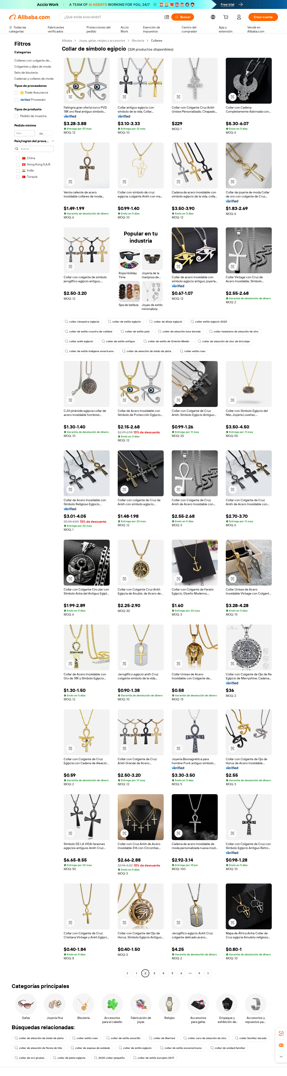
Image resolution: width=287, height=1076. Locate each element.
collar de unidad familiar (227, 1048)
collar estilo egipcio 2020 (209, 321)
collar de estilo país (135, 331)
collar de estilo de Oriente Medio (166, 341)
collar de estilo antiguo (118, 341)
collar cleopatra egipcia (82, 321)
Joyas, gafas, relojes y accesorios (102, 40)
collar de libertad (162, 1038)
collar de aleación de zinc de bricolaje (224, 341)
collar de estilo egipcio (124, 321)
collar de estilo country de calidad (88, 331)
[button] (167, 17)
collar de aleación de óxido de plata (146, 351)
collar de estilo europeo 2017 (153, 1058)
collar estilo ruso (192, 351)
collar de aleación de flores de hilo (38, 1048)
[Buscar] (182, 17)
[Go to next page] (208, 973)
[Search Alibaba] (112, 17)
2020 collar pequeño (109, 1058)
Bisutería (138, 40)
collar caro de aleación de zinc (204, 1038)
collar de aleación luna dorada (179, 331)
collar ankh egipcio (79, 341)
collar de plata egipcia (69, 1058)
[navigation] (34, 507)
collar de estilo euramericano (181, 1048)
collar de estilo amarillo (123, 1038)
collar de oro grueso (29, 1058)
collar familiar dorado (251, 1038)
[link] (281, 1033)
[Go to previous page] (127, 973)
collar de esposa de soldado (90, 1048)
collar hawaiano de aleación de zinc (234, 331)
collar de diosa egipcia (165, 321)
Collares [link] (156, 40)
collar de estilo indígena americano (89, 351)
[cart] (226, 17)
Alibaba (67, 40)
